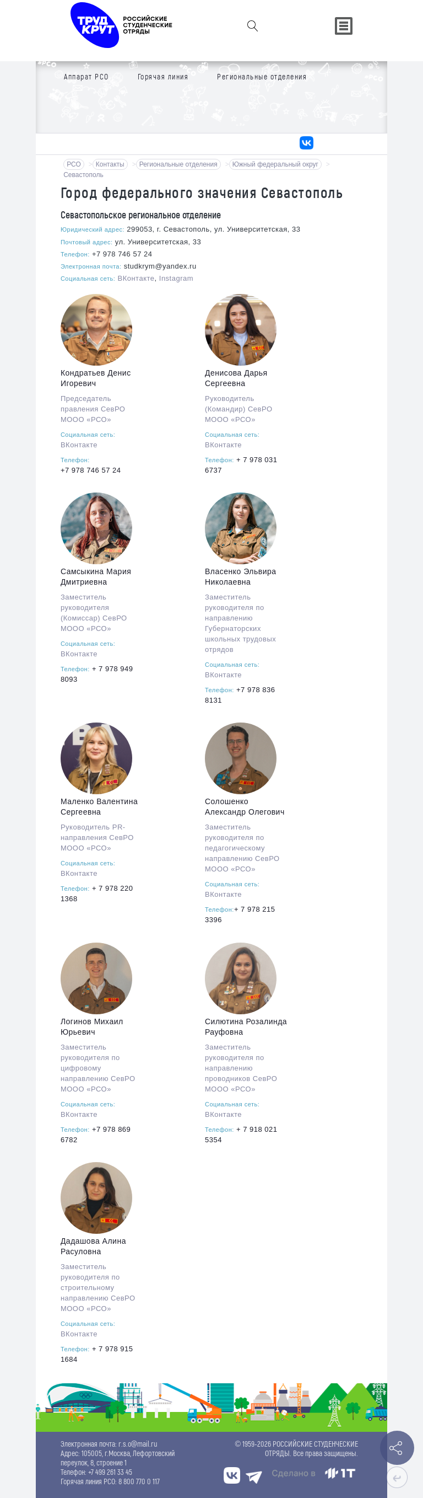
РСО (74, 164)
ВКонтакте (135, 278)
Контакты (110, 164)
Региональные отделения (178, 164)
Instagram (176, 278)
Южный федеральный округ (275, 164)
